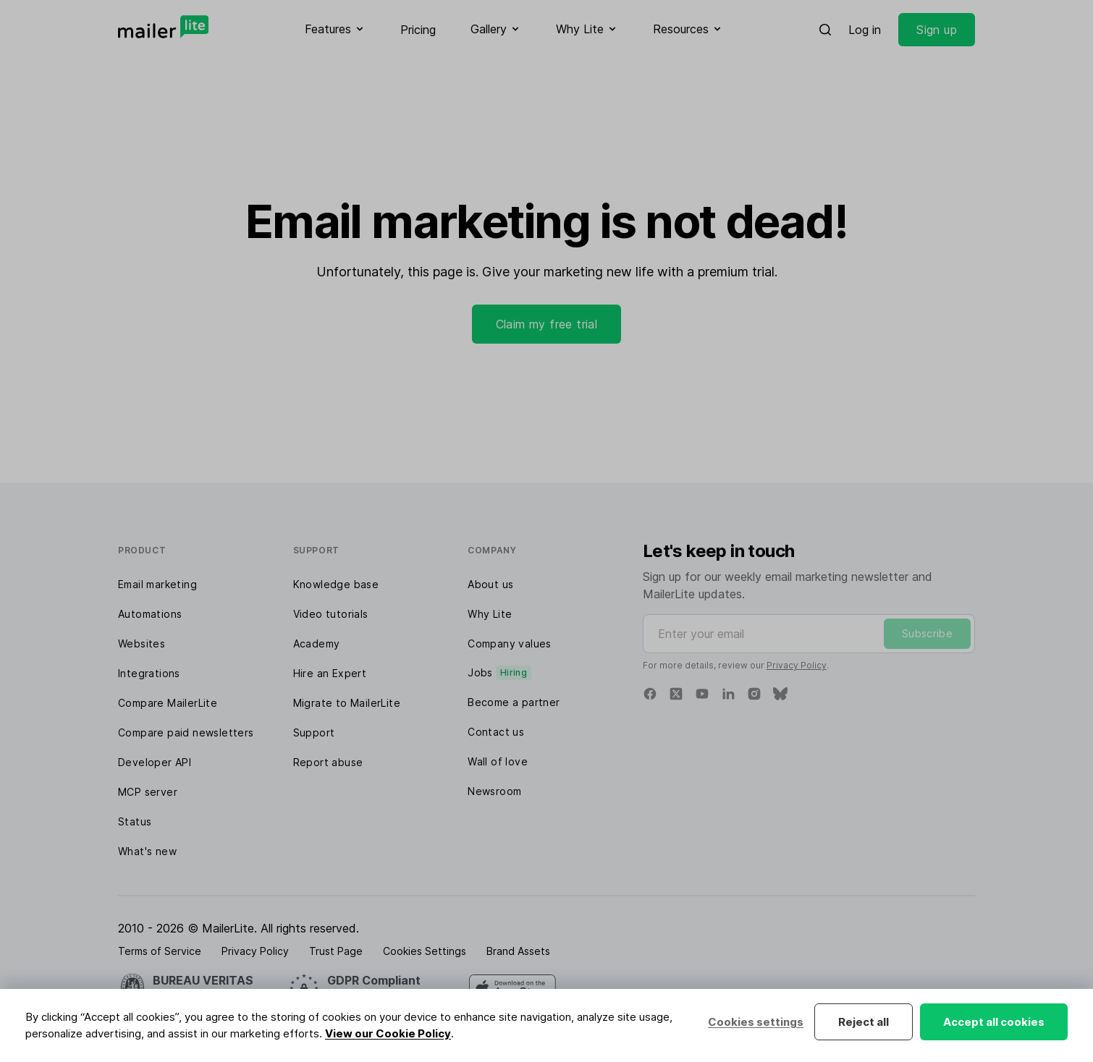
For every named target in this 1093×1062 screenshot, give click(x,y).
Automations (150, 614)
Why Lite (490, 614)
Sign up (936, 29)
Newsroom (494, 791)
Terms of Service (159, 951)
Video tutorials (330, 614)
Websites (141, 643)
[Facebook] (650, 694)
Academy (316, 643)
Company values (510, 643)
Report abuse (328, 762)
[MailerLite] (163, 26)
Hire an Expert (330, 673)
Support (314, 732)
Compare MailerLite (167, 703)
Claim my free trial (547, 324)
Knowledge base (336, 584)
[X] (676, 694)
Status (134, 821)
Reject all (863, 1022)
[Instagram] (754, 694)
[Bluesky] (780, 694)
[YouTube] (702, 694)
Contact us (496, 732)
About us (490, 584)
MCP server (147, 792)
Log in (864, 29)
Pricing (418, 29)
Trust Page (336, 951)
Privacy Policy (797, 665)
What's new (147, 851)
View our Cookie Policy (388, 1033)
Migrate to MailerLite (346, 703)
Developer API (154, 762)
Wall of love (498, 761)
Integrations (149, 673)
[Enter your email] (809, 633)
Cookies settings (755, 1022)
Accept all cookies (994, 1022)
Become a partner (514, 702)
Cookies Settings (424, 951)
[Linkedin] (728, 694)
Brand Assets (518, 951)
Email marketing (157, 584)
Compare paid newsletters (186, 732)
